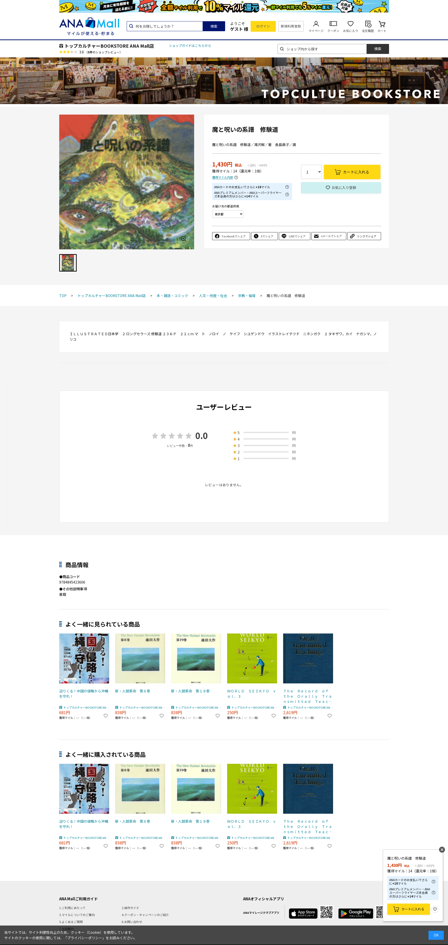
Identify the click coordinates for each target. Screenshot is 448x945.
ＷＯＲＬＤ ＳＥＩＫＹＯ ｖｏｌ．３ (251, 693)
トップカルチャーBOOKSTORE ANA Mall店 (109, 45)
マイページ (316, 30)
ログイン (263, 26)
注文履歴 (368, 30)
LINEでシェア (297, 236)
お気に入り (350, 30)
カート (382, 30)
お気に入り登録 (344, 187)
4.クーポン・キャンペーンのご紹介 (145, 915)
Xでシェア (267, 236)
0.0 (201, 435)
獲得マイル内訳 (222, 177)
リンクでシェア (366, 236)
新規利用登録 (291, 26)
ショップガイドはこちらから (190, 45)
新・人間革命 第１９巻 (190, 690)
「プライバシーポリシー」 (85, 937)
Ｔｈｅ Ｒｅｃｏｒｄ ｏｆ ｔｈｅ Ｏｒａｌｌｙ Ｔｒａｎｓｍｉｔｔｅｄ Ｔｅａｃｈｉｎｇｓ (307, 696)
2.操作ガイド (130, 908)
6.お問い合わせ (132, 922)
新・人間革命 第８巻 (132, 690)
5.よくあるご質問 (71, 922)
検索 (213, 26)
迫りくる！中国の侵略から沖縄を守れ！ (83, 693)
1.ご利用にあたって (72, 908)
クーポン (333, 30)
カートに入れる (413, 909)
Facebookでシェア (234, 236)
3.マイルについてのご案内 (77, 915)
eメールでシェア (331, 236)
